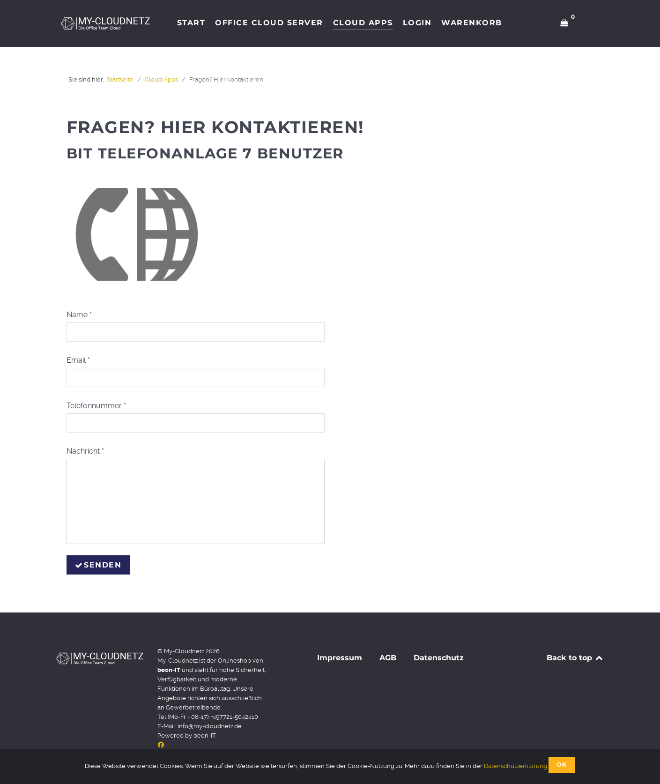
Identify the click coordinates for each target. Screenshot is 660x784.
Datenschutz (439, 657)
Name (79, 314)
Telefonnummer (96, 405)
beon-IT (204, 735)
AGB (387, 657)
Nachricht (85, 451)
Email (78, 360)
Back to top (575, 657)
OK (561, 764)
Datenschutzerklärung (515, 765)
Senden (98, 564)
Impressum (339, 657)
